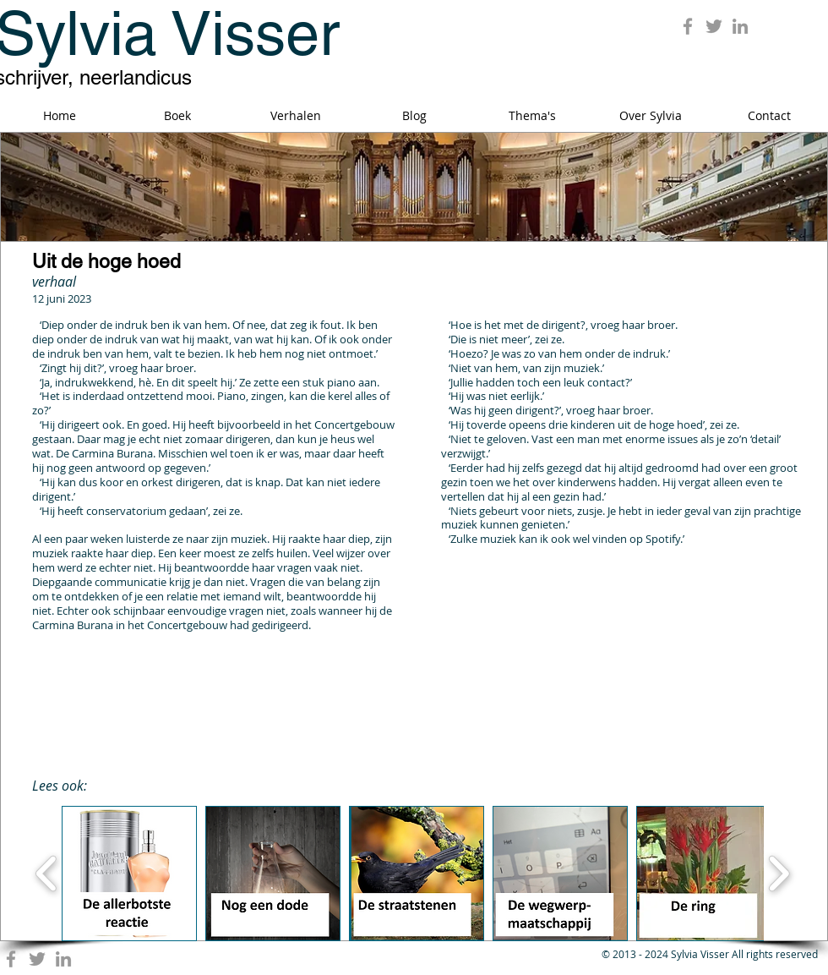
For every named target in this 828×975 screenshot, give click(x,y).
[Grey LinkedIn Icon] (740, 26)
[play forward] (779, 873)
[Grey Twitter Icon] (714, 26)
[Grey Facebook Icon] (688, 26)
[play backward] (47, 873)
